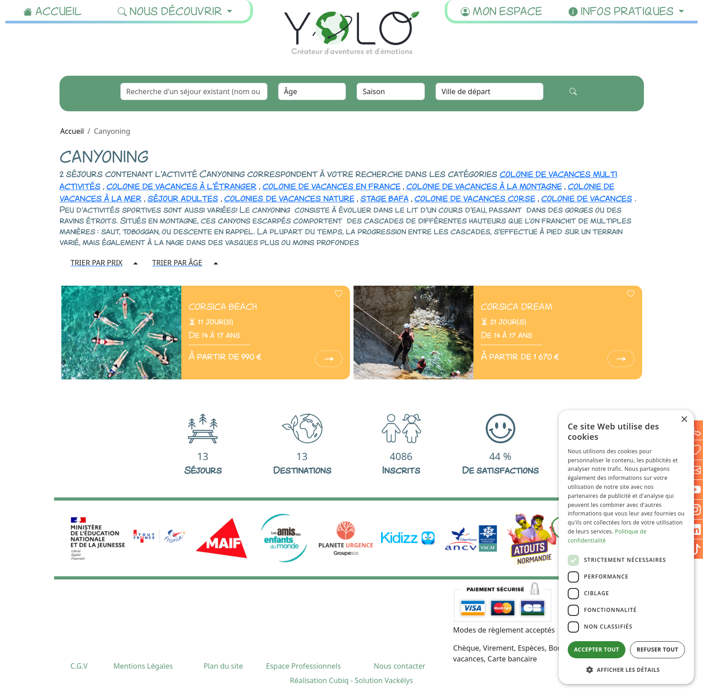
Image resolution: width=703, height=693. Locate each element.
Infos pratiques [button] (622, 10)
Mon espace (501, 10)
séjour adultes (182, 197)
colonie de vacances (586, 197)
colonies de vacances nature (289, 197)
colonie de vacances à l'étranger (181, 185)
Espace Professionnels (303, 666)
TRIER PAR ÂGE (177, 263)
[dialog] (626, 547)
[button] (626, 669)
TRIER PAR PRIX (97, 263)
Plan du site (223, 666)
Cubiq (339, 680)
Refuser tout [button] (657, 649)
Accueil (52, 10)
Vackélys (399, 680)
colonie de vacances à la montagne (484, 185)
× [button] (683, 419)
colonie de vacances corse (474, 197)
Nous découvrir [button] (171, 10)
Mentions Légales (143, 666)
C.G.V (78, 666)
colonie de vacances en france (331, 185)
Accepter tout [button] (596, 649)
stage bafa (384, 197)
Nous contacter (400, 666)
